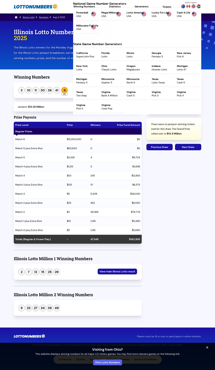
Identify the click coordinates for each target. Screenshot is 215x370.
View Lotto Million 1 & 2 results (116, 90)
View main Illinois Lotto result (117, 271)
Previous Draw (159, 147)
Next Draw (188, 147)
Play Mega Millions (174, 56)
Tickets (166, 6)
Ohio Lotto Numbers (107, 362)
